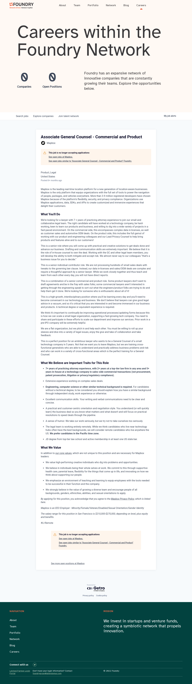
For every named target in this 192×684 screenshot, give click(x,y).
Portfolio (15, 633)
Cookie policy (101, 596)
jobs (22, 116)
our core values (63, 453)
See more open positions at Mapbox (68, 563)
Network (15, 639)
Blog (12, 645)
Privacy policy (88, 596)
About (13, 620)
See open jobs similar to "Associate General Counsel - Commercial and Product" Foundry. (90, 161)
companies (43, 116)
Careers (14, 651)
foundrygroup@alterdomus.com (47, 673)
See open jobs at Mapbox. (61, 157)
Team (13, 626)
